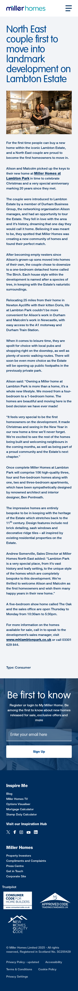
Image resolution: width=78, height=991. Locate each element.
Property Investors (18, 855)
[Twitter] (8, 832)
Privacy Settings (17, 976)
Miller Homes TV (17, 799)
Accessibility (53, 962)
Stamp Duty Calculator (21, 814)
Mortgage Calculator (20, 809)
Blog (9, 793)
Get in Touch (14, 871)
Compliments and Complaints (26, 860)
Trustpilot (9, 887)
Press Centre (15, 866)
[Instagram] (21, 832)
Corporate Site (16, 876)
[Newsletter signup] (39, 735)
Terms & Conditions (19, 969)
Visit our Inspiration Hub (26, 824)
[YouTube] (28, 832)
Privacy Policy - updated (22, 962)
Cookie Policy (47, 969)
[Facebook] (14, 832)
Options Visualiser (18, 804)
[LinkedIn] (36, 832)
